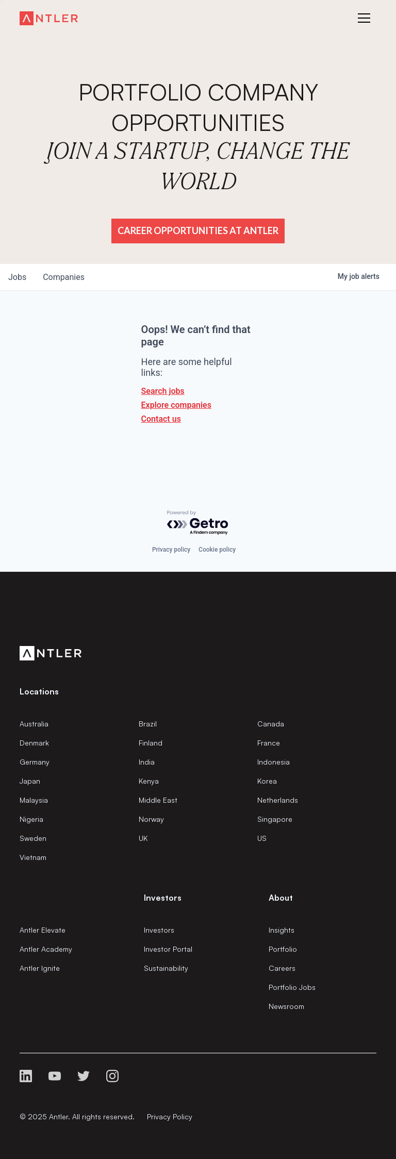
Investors (159, 929)
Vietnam (33, 857)
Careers (282, 968)
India (147, 761)
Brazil (148, 723)
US (262, 838)
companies (64, 277)
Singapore (274, 819)
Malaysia (34, 800)
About (281, 897)
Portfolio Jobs (292, 987)
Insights (281, 929)
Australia (34, 723)
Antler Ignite (40, 968)
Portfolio (283, 949)
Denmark (34, 742)
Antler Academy (46, 949)
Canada (270, 723)
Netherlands (277, 800)
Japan (30, 780)
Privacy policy (171, 549)
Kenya (149, 780)
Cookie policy (217, 549)
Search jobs (163, 391)
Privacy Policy (169, 1116)
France (268, 742)
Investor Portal (168, 949)
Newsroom (286, 1006)
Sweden (33, 838)
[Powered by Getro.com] (198, 523)
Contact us (161, 419)
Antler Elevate (42, 929)
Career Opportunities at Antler (198, 230)
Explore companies (176, 405)
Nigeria (31, 819)
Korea (267, 780)
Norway (151, 819)
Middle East (158, 800)
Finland (150, 742)
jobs (17, 277)
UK (143, 838)
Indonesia (273, 761)
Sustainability (166, 968)
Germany (35, 761)
